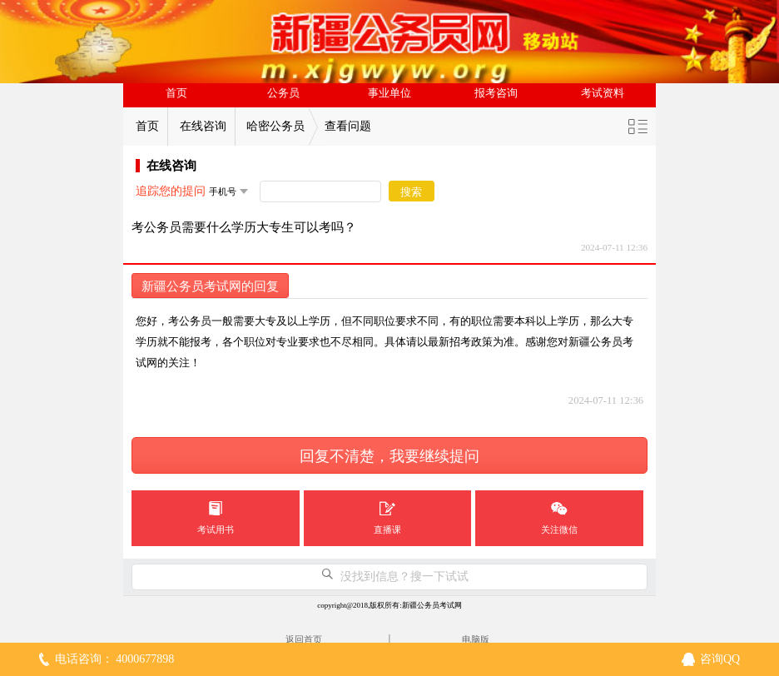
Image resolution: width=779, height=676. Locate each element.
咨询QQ (720, 659)
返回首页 (303, 639)
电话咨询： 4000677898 (115, 659)
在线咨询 (203, 126)
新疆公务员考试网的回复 (210, 286)
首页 (176, 93)
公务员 (283, 93)
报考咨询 (496, 93)
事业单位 (389, 93)
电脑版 (475, 639)
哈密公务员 (275, 126)
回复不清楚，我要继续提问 (389, 456)
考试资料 (602, 93)
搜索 (411, 192)
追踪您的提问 (171, 191)
